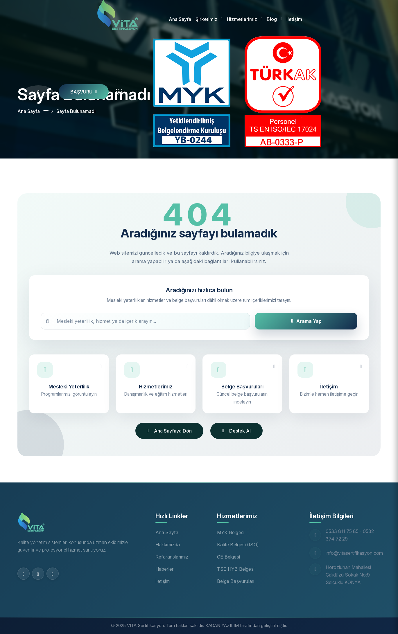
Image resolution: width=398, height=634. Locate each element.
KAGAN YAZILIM (222, 625)
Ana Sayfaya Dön (169, 431)
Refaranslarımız (172, 557)
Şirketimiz (206, 19)
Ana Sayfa (180, 19)
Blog (272, 19)
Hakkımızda (167, 544)
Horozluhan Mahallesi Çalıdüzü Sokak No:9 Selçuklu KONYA (348, 574)
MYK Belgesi (230, 532)
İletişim (294, 19)
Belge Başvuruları (235, 581)
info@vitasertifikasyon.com (354, 553)
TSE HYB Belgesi (235, 569)
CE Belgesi (228, 557)
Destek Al (236, 431)
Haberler (164, 569)
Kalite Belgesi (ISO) (238, 544)
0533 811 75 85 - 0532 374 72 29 (350, 535)
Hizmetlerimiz (242, 19)
